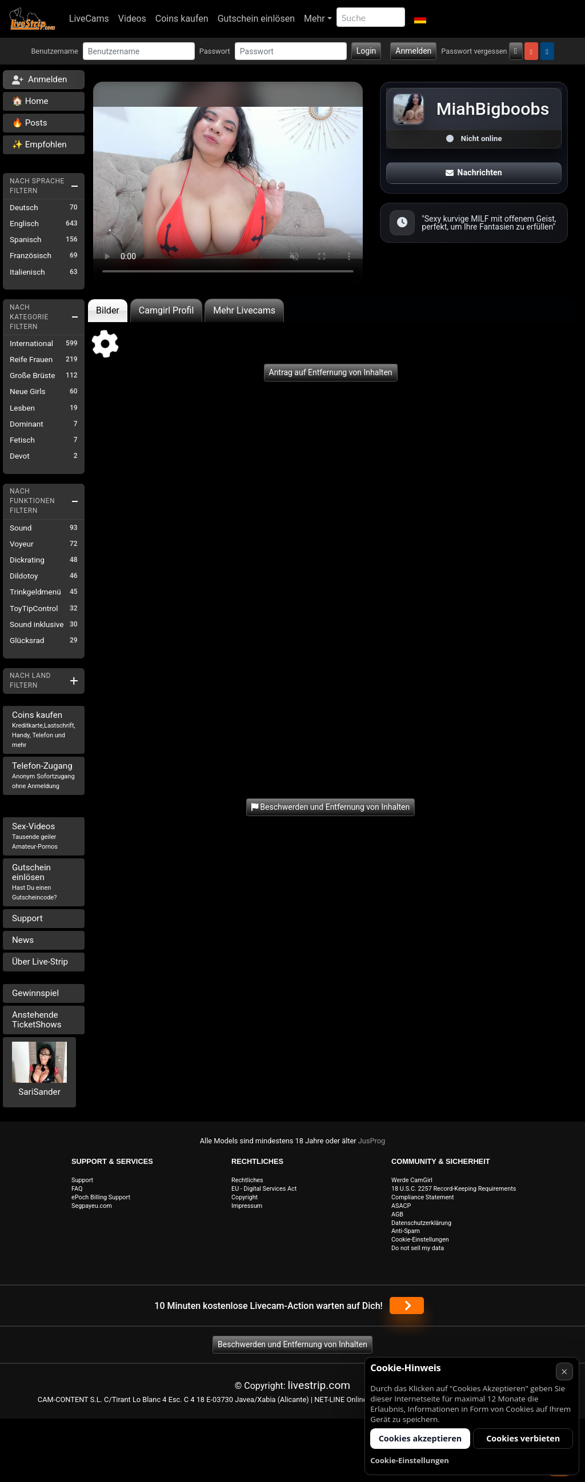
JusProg (372, 1140)
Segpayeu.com (91, 1206)
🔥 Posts (29, 123)
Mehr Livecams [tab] (244, 310)
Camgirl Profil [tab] (166, 310)
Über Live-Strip (40, 962)
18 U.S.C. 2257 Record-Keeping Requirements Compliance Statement (453, 1193)
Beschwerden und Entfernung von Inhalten (292, 1344)
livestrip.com (319, 1385)
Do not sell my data (417, 1248)
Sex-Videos (35, 835)
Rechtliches (247, 1180)
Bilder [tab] (107, 310)
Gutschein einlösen (256, 18)
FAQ (77, 1188)
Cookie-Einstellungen (420, 1239)
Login (366, 50)
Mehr (314, 18)
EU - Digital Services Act (263, 1188)
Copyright (244, 1197)
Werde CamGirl (411, 1180)
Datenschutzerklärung (421, 1223)
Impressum (246, 1206)
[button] (420, 18)
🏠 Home (30, 101)
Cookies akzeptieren (420, 1438)
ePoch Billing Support (100, 1197)
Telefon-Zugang (43, 775)
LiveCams (89, 18)
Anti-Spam (405, 1231)
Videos (132, 18)
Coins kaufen (182, 18)
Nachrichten (474, 172)
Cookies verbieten (523, 1438)
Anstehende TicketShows (37, 1020)
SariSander (39, 1092)
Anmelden (413, 50)
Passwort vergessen (474, 51)
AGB (397, 1214)
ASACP (401, 1206)
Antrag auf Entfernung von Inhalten (330, 372)
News (23, 940)
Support (27, 918)
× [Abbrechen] (564, 1371)
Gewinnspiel (35, 993)
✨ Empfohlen (39, 144)
